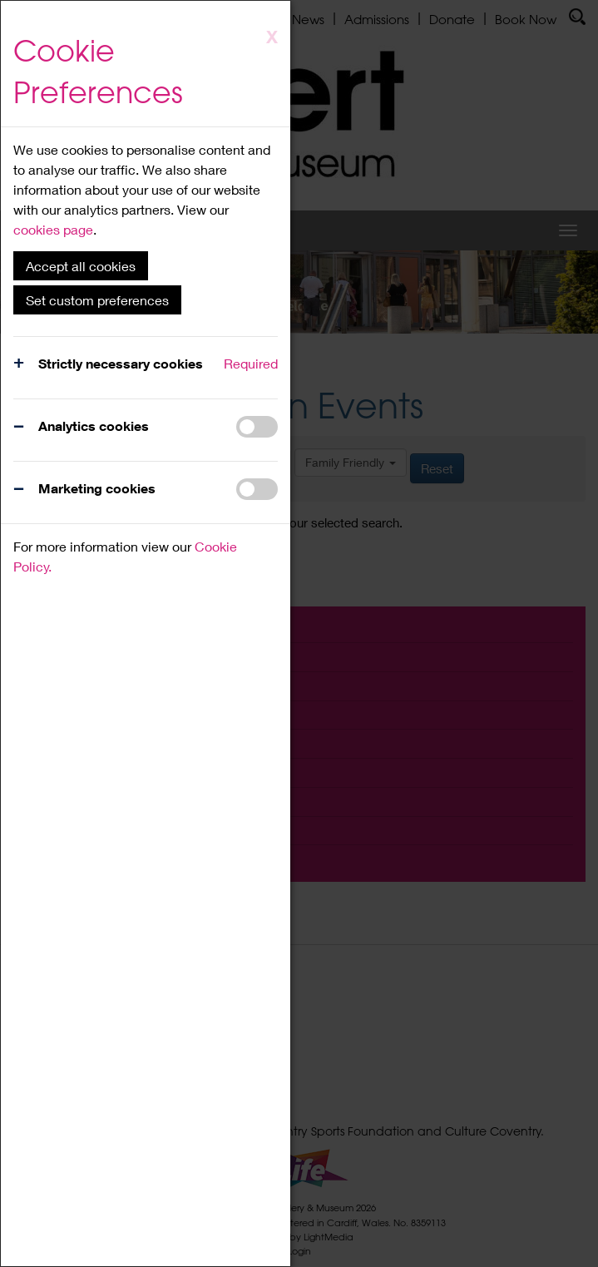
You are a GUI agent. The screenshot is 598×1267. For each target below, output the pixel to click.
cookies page (53, 229)
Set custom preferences (97, 300)
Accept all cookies (81, 266)
